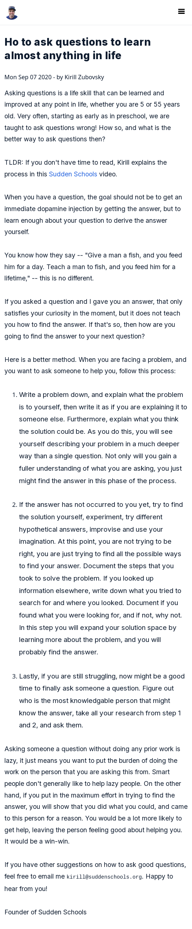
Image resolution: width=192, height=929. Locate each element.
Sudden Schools (73, 174)
